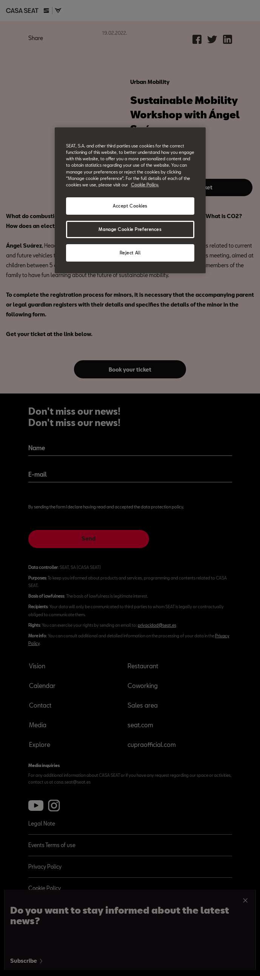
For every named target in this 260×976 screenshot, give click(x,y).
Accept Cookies (130, 205)
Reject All (130, 252)
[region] (130, 200)
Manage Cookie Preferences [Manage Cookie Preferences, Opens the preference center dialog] (129, 229)
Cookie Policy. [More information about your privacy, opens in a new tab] (145, 184)
